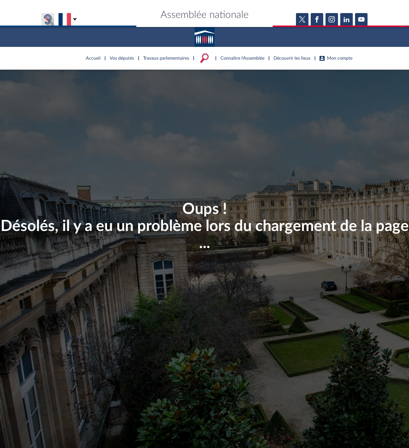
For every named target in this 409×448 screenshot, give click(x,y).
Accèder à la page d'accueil (204, 35)
